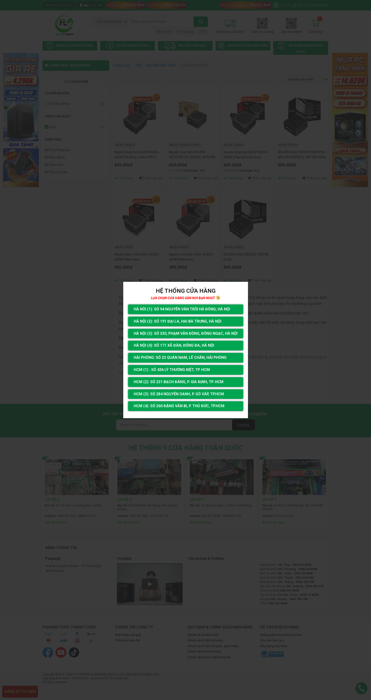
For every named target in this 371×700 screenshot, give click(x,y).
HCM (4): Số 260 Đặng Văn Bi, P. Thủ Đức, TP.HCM (179, 406)
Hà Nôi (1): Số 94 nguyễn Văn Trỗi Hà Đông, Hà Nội (182, 309)
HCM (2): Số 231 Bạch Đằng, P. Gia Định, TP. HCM (178, 382)
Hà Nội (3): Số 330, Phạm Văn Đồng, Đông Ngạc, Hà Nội (185, 333)
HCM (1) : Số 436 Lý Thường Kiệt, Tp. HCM (172, 369)
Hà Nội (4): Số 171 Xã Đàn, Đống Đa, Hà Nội (174, 345)
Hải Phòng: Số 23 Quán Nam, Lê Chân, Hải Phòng (180, 357)
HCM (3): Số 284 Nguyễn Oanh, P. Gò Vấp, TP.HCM (179, 394)
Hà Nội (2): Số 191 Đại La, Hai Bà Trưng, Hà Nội (177, 321)
